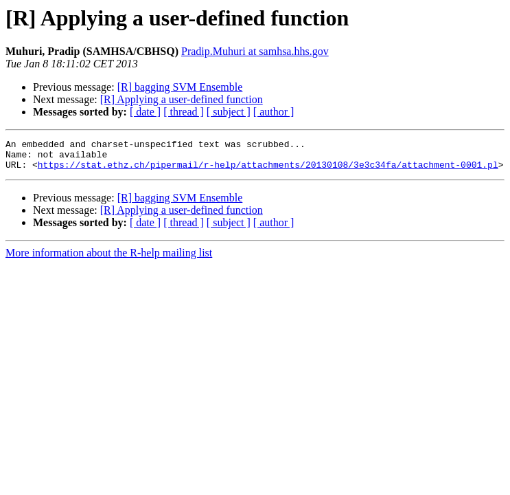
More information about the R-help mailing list (108, 259)
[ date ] (145, 112)
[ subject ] (229, 112)
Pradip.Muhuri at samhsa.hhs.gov (255, 51)
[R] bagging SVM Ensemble (180, 87)
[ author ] (273, 112)
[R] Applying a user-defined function (181, 99)
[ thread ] (183, 112)
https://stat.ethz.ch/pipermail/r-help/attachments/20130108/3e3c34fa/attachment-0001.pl (268, 170)
